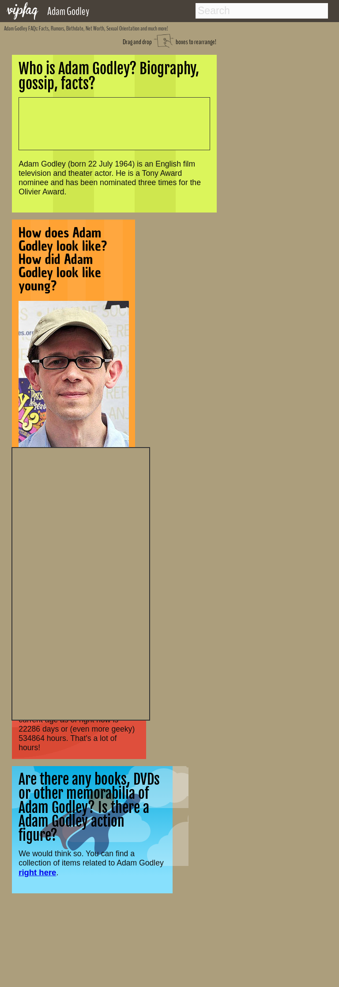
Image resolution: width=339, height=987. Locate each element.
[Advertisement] (81, 582)
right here (37, 872)
